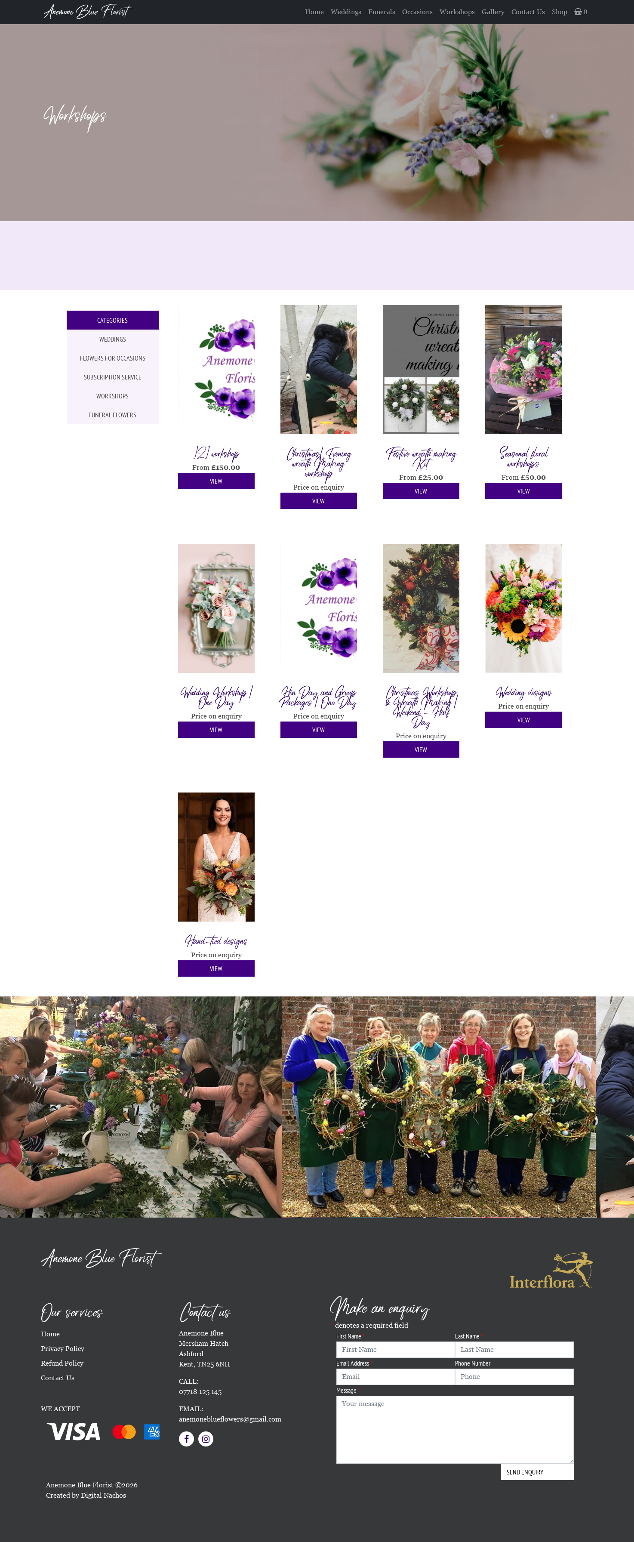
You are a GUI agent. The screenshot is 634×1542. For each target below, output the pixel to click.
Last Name (469, 1336)
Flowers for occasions (112, 358)
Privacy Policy (62, 1349)
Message (348, 1390)
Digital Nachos (103, 1495)
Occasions (417, 12)
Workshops (457, 12)
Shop (559, 12)
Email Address (354, 1363)
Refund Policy (62, 1363)
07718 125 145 (200, 1392)
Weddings (346, 12)
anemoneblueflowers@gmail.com (230, 1419)
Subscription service (113, 377)
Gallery (493, 12)
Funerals (381, 12)
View (216, 481)
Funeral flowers (112, 414)
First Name (350, 1336)
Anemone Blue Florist (85, 12)
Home (314, 12)
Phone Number (472, 1363)
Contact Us (528, 12)
